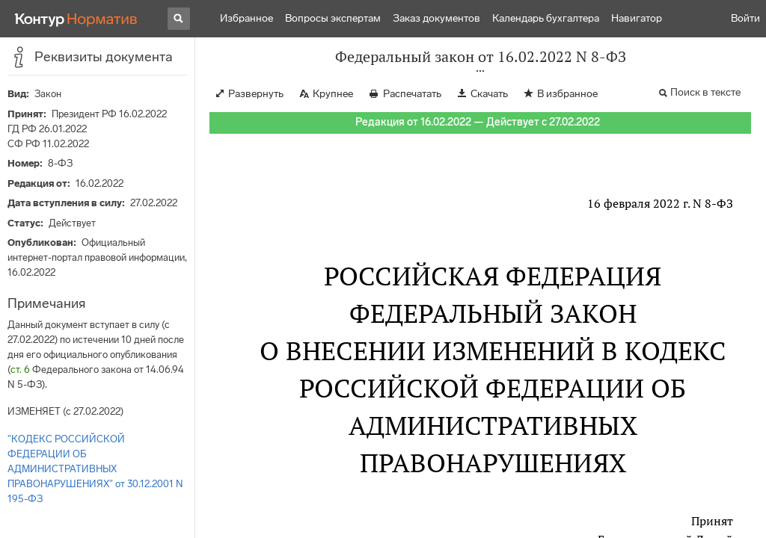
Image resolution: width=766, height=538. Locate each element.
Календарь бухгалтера (545, 18)
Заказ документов (436, 18)
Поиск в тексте (705, 92)
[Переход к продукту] (76, 18)
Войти (745, 18)
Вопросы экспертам (333, 18)
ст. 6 (20, 369)
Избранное (246, 18)
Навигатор (636, 18)
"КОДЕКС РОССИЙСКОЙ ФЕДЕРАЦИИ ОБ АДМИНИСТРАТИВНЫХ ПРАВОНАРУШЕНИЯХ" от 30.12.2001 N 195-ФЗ (95, 468)
